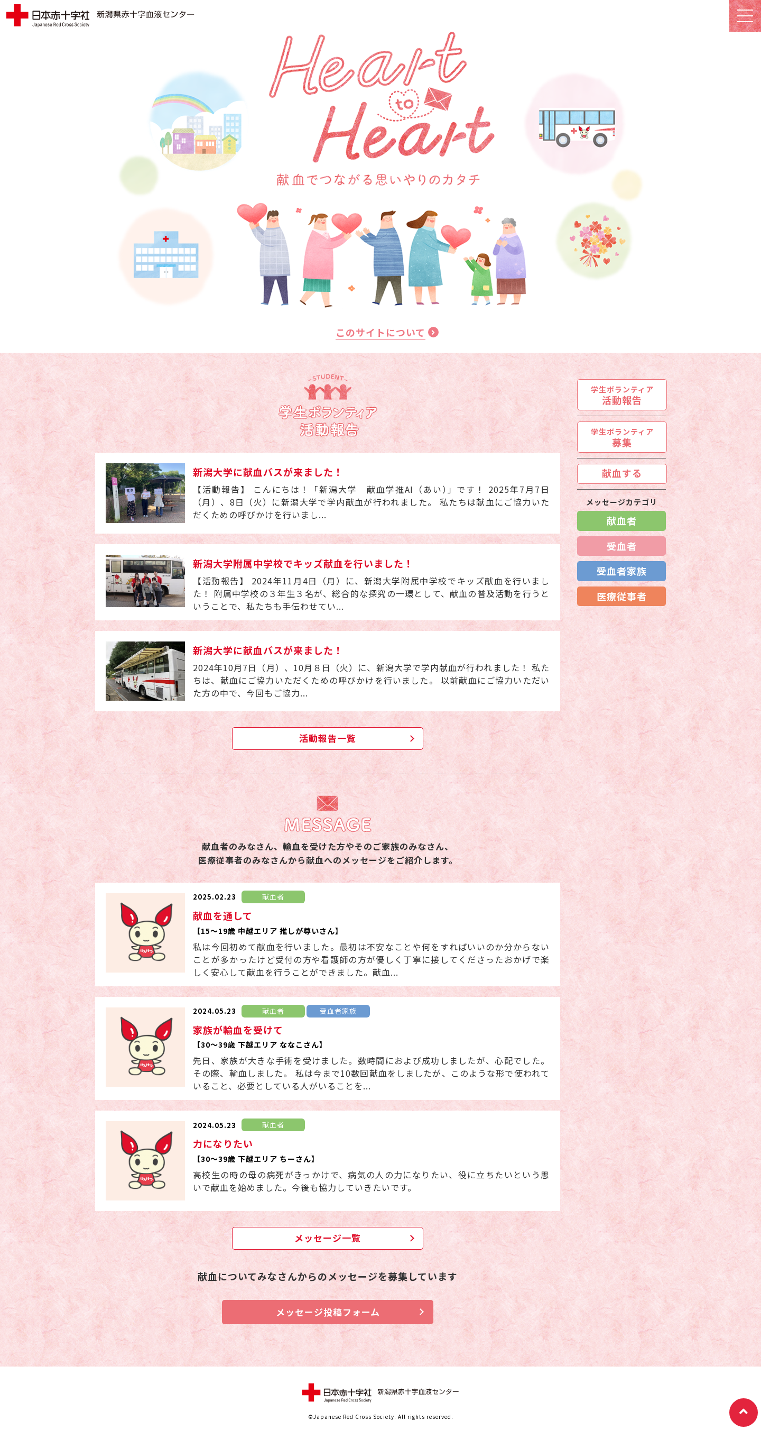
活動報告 (622, 395)
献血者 (622, 520)
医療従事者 (622, 596)
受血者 (622, 546)
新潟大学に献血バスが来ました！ (268, 472)
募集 (622, 437)
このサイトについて (380, 332)
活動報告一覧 (327, 738)
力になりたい (223, 1143)
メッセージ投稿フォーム (328, 1311)
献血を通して (223, 915)
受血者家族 (622, 571)
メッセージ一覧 (327, 1237)
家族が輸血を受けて (238, 1030)
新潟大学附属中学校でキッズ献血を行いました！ (303, 563)
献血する (622, 473)
